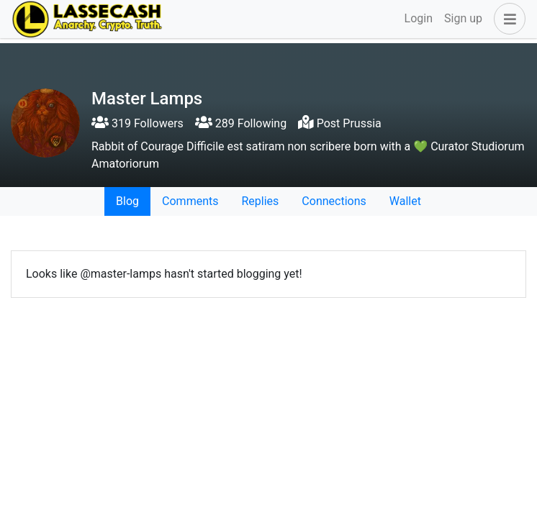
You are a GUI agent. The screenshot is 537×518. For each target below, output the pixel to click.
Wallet (405, 201)
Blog (127, 201)
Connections (334, 201)
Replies (260, 201)
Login (419, 18)
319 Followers (137, 123)
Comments (190, 201)
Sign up (463, 18)
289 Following (240, 123)
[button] (506, 19)
